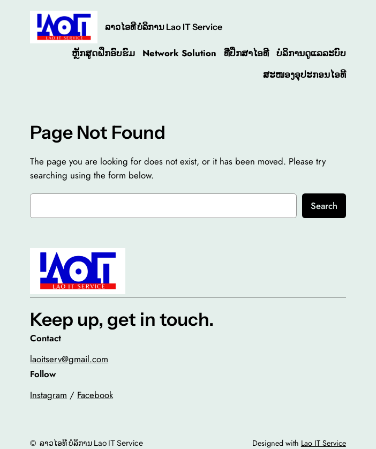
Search (324, 205)
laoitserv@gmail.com (69, 359)
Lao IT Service (323, 443)
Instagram (48, 394)
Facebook (95, 394)
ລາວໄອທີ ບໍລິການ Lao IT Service (163, 26)
